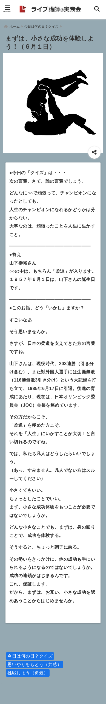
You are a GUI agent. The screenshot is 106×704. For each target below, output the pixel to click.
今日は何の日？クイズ (30, 656)
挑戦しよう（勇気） (27, 673)
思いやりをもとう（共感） (34, 664)
